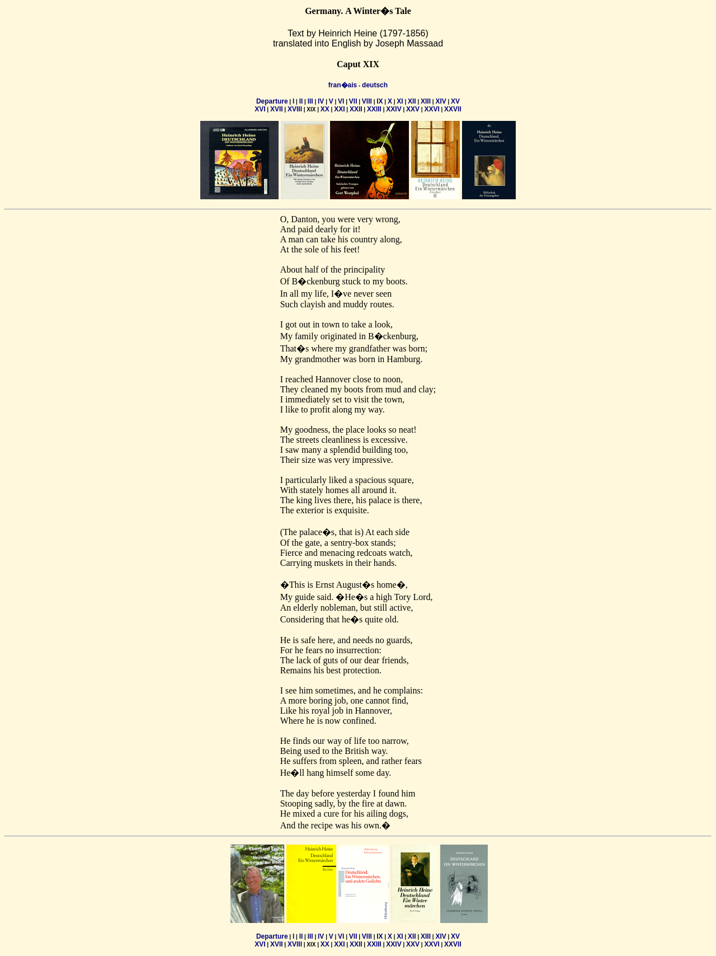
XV (455, 101)
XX (325, 109)
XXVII (452, 109)
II (301, 101)
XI (400, 101)
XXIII (374, 109)
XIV (440, 101)
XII (412, 101)
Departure (272, 101)
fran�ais (342, 85)
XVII (276, 109)
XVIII (295, 109)
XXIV (393, 109)
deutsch (375, 85)
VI (341, 101)
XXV (413, 109)
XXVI (431, 109)
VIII (367, 101)
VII (353, 101)
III (310, 101)
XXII (356, 109)
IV (321, 101)
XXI (339, 109)
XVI (260, 109)
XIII (426, 101)
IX (379, 101)
